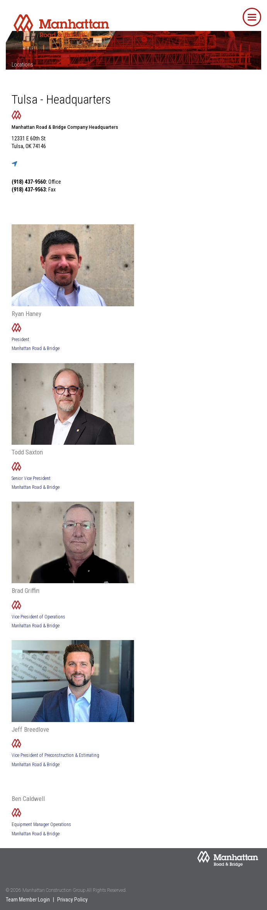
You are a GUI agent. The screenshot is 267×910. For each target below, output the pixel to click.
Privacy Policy (72, 899)
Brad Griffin (25, 590)
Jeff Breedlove (30, 729)
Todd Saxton (27, 452)
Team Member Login (28, 899)
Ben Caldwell (28, 798)
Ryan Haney (26, 314)
